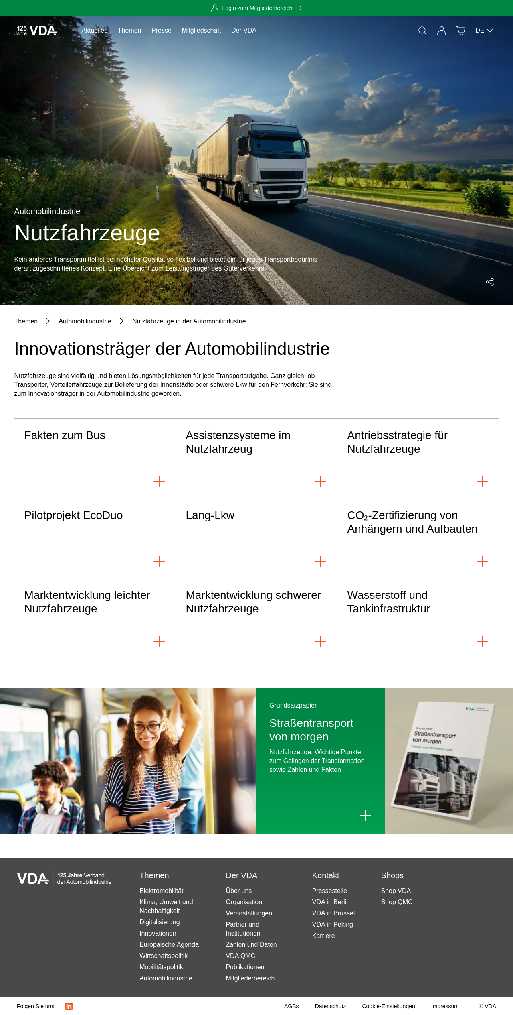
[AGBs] (291, 1006)
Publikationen (245, 967)
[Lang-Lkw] (256, 538)
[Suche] (422, 30)
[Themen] (26, 321)
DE (484, 30)
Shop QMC (396, 902)
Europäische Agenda (169, 944)
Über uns (239, 890)
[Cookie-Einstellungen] (388, 1006)
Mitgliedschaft (201, 30)
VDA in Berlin (331, 902)
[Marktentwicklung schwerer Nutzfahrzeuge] (256, 618)
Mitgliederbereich (250, 978)
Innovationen (157, 933)
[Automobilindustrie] (85, 321)
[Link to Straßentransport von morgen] (365, 815)
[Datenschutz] (330, 1006)
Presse (161, 30)
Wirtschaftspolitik (163, 955)
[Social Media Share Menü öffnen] (490, 282)
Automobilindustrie (165, 978)
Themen (129, 30)
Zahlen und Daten (251, 944)
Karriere (323, 935)
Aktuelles (94, 30)
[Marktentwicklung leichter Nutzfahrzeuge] (95, 618)
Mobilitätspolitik (161, 967)
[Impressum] (445, 1006)
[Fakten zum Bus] (95, 458)
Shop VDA (396, 890)
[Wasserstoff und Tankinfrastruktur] (418, 618)
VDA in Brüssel (333, 913)
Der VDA (243, 30)
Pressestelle (329, 890)
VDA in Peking (332, 924)
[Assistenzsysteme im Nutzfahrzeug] (256, 458)
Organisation (244, 902)
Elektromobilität (161, 890)
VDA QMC (240, 955)
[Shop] (461, 30)
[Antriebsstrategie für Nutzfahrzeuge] (418, 458)
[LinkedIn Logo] (69, 1006)
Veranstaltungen (249, 913)
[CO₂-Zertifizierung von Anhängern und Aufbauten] (418, 538)
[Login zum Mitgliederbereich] (256, 8)
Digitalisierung (159, 922)
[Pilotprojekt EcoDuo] (95, 538)
